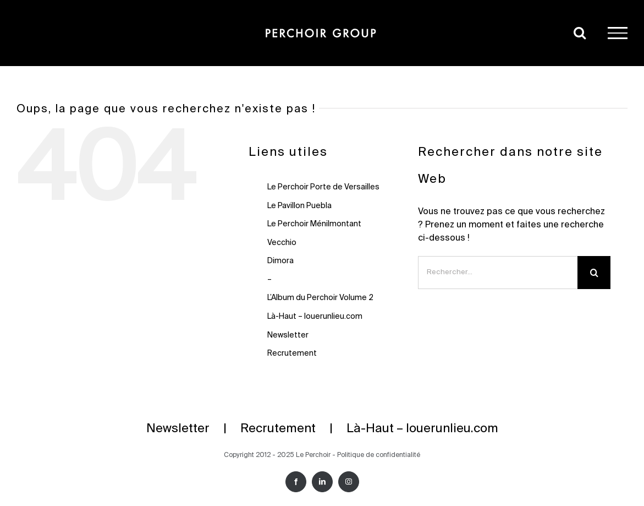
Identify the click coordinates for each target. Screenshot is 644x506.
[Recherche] (593, 272)
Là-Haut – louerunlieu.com (314, 316)
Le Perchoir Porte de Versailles (323, 187)
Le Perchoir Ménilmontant (314, 224)
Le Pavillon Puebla (299, 206)
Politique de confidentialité (378, 455)
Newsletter (288, 335)
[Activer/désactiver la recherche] (580, 32)
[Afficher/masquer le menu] (618, 33)
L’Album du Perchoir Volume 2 (320, 298)
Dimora (280, 261)
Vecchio (281, 243)
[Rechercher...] (497, 272)
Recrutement (292, 353)
